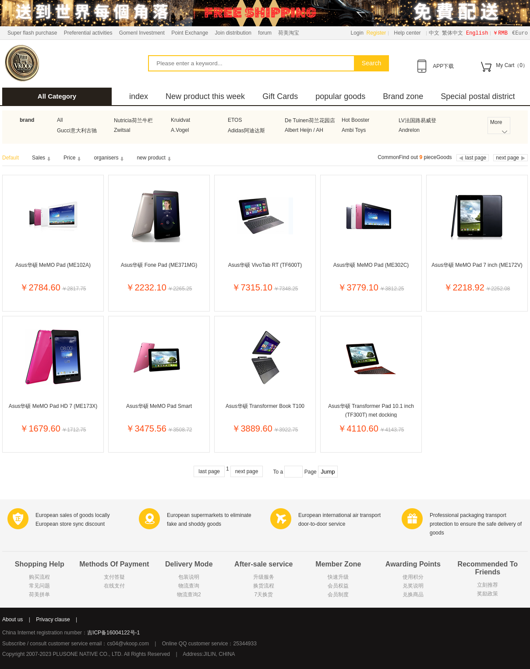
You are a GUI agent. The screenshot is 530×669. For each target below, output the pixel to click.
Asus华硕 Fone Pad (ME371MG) (159, 265)
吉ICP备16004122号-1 (113, 633)
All (60, 120)
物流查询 (188, 586)
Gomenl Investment (142, 33)
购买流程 (39, 577)
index (138, 96)
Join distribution (233, 33)
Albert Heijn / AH (304, 130)
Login (357, 33)
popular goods (340, 96)
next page (246, 471)
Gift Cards (280, 96)
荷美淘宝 (288, 33)
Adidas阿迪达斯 (246, 130)
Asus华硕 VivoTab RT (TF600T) (265, 265)
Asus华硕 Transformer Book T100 (265, 406)
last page (209, 471)
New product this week (205, 96)
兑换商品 (413, 594)
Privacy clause (53, 619)
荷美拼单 (39, 594)
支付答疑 (114, 577)
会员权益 (338, 586)
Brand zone (403, 96)
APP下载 (443, 66)
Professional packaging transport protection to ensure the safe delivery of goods (476, 524)
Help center (407, 33)
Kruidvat (180, 120)
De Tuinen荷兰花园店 (310, 120)
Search (371, 63)
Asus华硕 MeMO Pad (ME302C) (371, 265)
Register (376, 33)
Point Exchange (189, 33)
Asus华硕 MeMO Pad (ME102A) (53, 265)
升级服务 (263, 577)
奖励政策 (487, 594)
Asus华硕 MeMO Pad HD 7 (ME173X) (53, 406)
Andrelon (409, 130)
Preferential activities (88, 33)
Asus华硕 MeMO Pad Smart (159, 406)
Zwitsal (122, 130)
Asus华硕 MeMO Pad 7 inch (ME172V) (476, 265)
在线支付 (114, 586)
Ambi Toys (354, 130)
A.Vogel (180, 130)
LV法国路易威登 (417, 120)
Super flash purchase (32, 33)
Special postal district (478, 96)
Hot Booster (355, 120)
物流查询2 (189, 594)
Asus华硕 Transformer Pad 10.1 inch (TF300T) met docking (371, 410)
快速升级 (338, 577)
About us (12, 619)
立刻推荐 (487, 585)
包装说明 (188, 577)
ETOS (235, 120)
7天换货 (263, 594)
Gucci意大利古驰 (77, 130)
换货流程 (263, 586)
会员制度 (338, 594)
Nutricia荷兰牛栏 (133, 120)
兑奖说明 (413, 586)
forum (265, 33)
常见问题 (39, 586)
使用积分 (413, 577)
